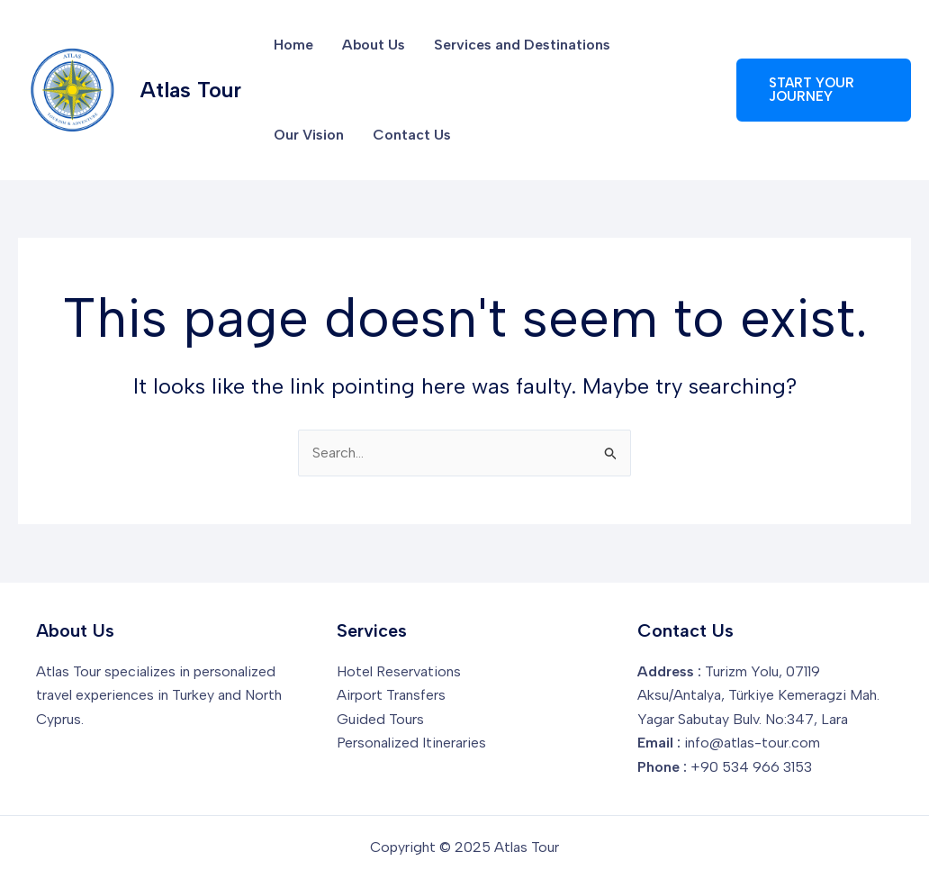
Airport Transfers (391, 694)
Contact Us (412, 134)
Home (293, 44)
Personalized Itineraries (411, 742)
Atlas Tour (190, 90)
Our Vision (309, 134)
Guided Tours (380, 719)
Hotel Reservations (399, 671)
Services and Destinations (522, 44)
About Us (373, 44)
